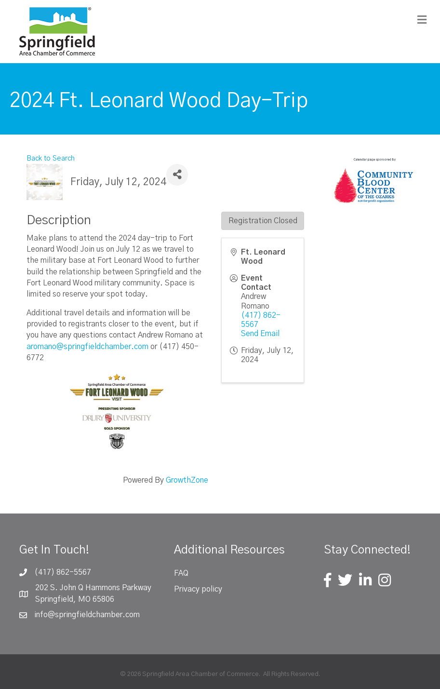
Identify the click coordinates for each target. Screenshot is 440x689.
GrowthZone (187, 480)
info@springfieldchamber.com (87, 615)
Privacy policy (198, 589)
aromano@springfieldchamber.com (87, 347)
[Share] (177, 175)
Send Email (260, 334)
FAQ (181, 573)
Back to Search (51, 158)
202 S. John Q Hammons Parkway (93, 588)
